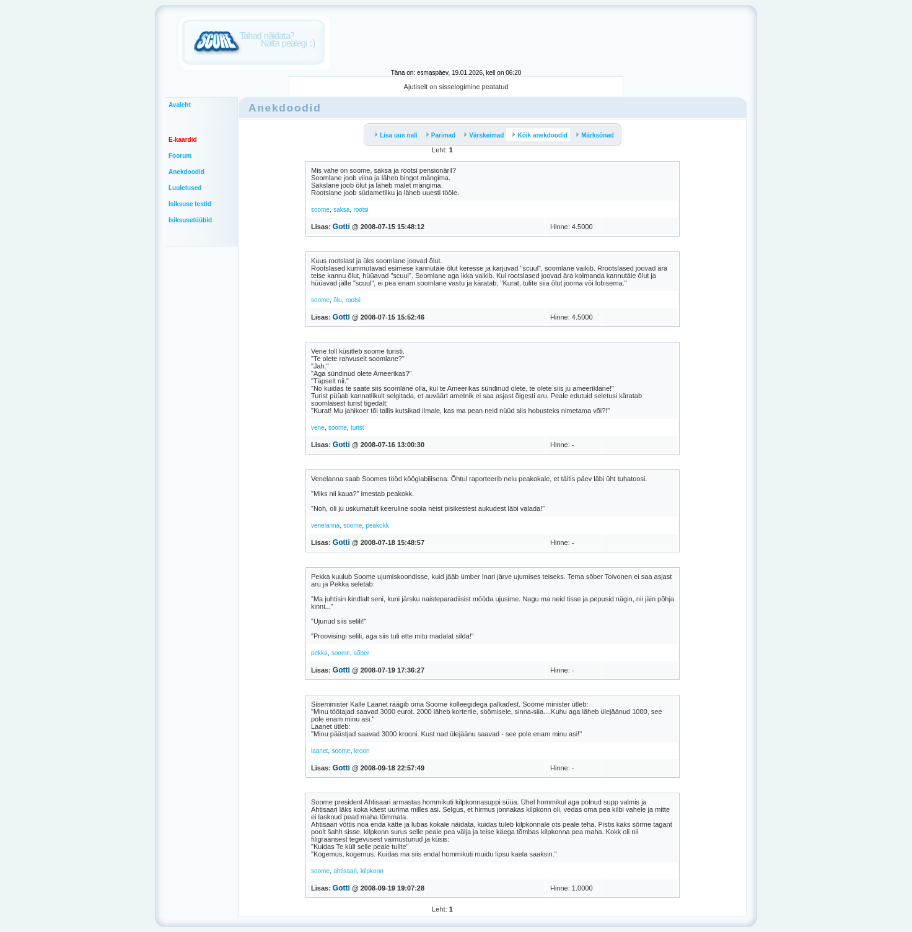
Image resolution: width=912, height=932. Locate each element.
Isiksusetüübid (190, 220)
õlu (337, 300)
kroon (362, 750)
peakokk (377, 525)
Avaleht (180, 105)
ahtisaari (345, 871)
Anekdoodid (186, 171)
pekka (319, 653)
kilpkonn (372, 871)
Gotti (341, 226)
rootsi (360, 209)
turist (357, 427)
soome (320, 209)
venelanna (325, 525)
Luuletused (185, 188)
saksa (341, 209)
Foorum (180, 155)
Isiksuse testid (190, 204)
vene (318, 427)
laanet (319, 750)
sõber (361, 653)
